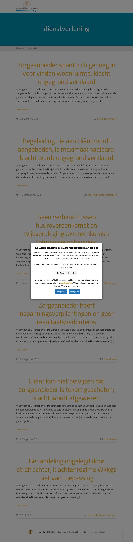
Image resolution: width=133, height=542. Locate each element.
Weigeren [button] (74, 291)
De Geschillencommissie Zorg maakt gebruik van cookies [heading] (66, 247)
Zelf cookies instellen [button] (66, 273)
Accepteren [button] (61, 291)
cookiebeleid (66, 283)
